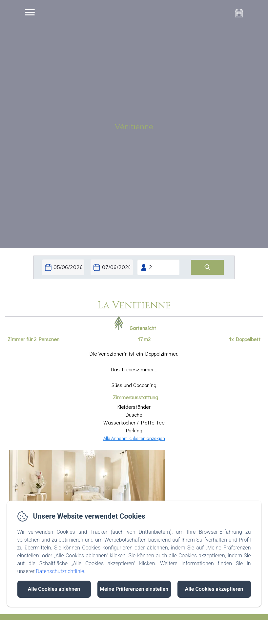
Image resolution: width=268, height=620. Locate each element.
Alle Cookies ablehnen (54, 589)
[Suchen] (207, 267)
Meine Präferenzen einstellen (134, 589)
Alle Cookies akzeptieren (214, 589)
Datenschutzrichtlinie (60, 571)
